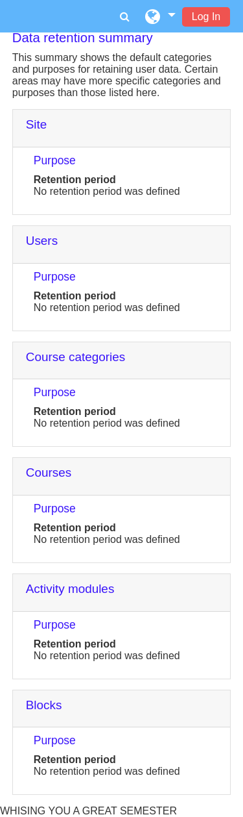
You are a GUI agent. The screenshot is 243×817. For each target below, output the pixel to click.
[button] (160, 16)
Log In (206, 16)
